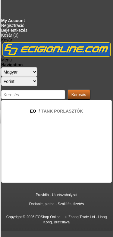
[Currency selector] (19, 81)
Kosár (6, 40)
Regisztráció (12, 25)
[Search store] (33, 94)
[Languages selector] (19, 72)
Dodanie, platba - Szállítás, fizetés (56, 204)
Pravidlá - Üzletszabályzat (56, 195)
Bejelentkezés (14, 30)
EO (33, 111)
